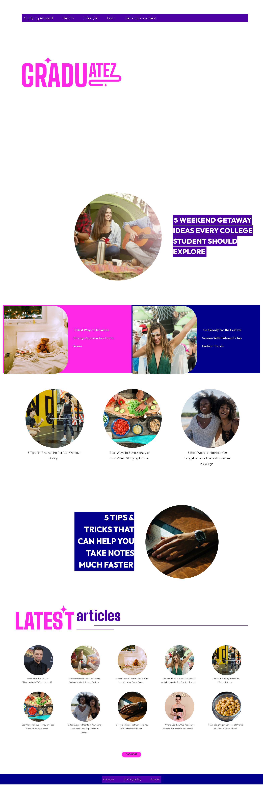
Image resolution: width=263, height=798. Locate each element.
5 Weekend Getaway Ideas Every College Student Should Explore (84, 687)
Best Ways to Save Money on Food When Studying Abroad (129, 457)
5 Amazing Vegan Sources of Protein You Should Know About (225, 738)
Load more (131, 768)
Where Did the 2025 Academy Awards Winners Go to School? (178, 738)
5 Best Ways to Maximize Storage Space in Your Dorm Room (94, 337)
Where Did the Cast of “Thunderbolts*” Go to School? (38, 687)
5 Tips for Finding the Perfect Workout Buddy (53, 455)
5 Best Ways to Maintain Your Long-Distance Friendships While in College (207, 460)
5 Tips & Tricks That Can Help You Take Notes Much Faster (106, 546)
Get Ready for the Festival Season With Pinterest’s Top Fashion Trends (220, 337)
